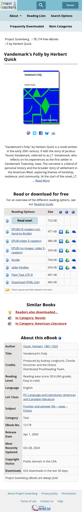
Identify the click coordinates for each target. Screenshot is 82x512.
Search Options (61, 16)
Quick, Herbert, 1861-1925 (40, 346)
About (16, 16)
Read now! (24, 220)
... (41, 181)
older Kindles (20, 267)
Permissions (69, 493)
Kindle (15, 260)
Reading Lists (36, 16)
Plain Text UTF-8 (22, 275)
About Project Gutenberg (22, 493)
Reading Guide (43, 204)
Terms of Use (28, 501)
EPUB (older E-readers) (26, 241)
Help (60, 501)
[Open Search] (41, 5)
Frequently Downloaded (27, 26)
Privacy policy (49, 493)
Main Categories (60, 26)
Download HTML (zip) (25, 282)
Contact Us (47, 501)
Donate (70, 5)
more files (29, 289)
